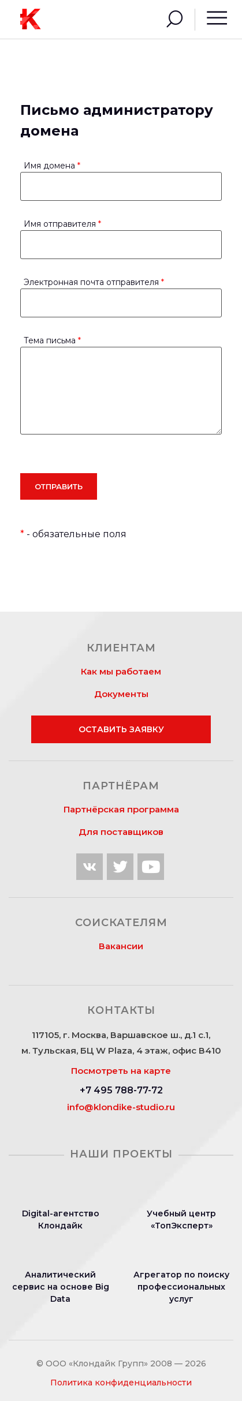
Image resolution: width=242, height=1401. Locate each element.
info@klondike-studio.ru (121, 1107)
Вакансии (121, 946)
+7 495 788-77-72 (121, 1090)
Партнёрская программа (121, 809)
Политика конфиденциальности (121, 1382)
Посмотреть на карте (121, 1070)
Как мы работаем (121, 671)
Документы (121, 693)
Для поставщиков (121, 831)
